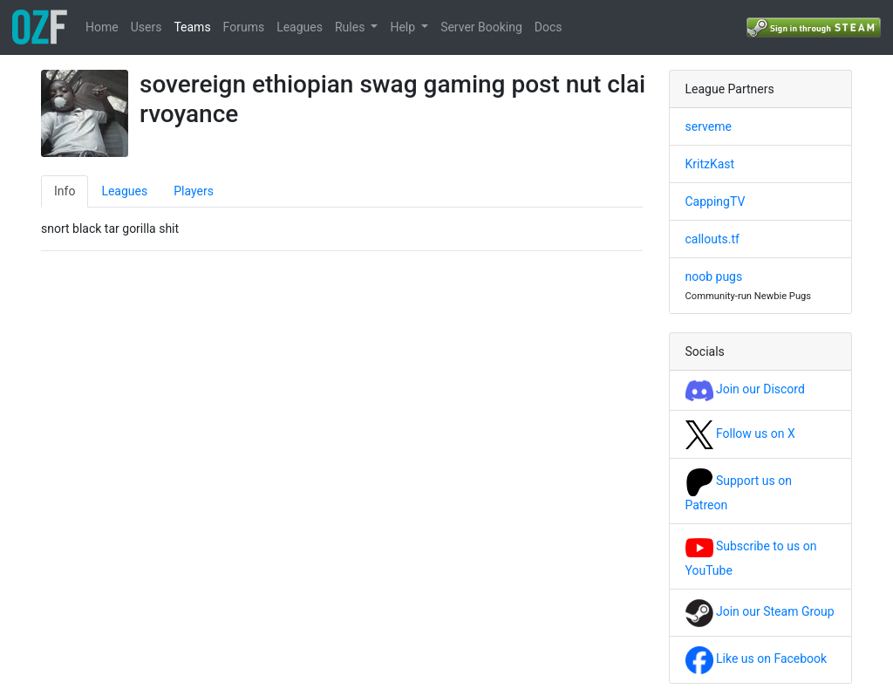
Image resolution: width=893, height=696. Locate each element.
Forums (244, 27)
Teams (192, 27)
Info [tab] (64, 191)
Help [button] (404, 27)
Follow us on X (740, 433)
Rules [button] (351, 27)
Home (102, 27)
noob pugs (714, 276)
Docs (548, 27)
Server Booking (481, 27)
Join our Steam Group (760, 611)
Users (146, 27)
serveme (708, 126)
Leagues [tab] (124, 191)
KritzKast (710, 164)
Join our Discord (745, 389)
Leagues (299, 27)
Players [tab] (194, 191)
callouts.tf (712, 239)
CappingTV (715, 201)
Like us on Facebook (756, 658)
